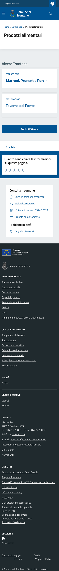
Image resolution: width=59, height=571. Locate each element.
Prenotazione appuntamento (17, 518)
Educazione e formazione (15, 350)
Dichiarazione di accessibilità (16, 503)
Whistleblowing (10, 487)
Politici (5, 307)
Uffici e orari (8, 449)
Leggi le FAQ (8, 511)
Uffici (4, 312)
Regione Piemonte (12, 3)
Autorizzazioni (9, 340)
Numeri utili (8, 455)
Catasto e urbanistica (13, 345)
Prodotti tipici (12, 74)
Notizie (5, 383)
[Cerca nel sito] (49, 13)
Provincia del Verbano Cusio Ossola (20, 472)
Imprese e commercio (13, 355)
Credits (18, 559)
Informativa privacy (12, 492)
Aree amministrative (12, 282)
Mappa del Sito (43, 559)
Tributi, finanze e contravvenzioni (19, 360)
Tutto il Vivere (29, 129)
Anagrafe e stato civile (13, 335)
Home (6, 26)
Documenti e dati (11, 287)
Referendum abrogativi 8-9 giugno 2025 (23, 317)
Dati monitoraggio (11, 555)
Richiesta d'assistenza (13, 522)
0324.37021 (18, 434)
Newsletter (8, 543)
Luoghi (5, 400)
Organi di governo (11, 297)
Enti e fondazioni (10, 292)
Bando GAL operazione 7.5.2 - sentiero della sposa (28, 482)
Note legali (7, 497)
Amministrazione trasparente (17, 507)
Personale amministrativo (15, 302)
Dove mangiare (13, 99)
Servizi (37, 555)
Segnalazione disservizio (14, 515)
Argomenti (17, 26)
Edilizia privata (9, 365)
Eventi (5, 405)
